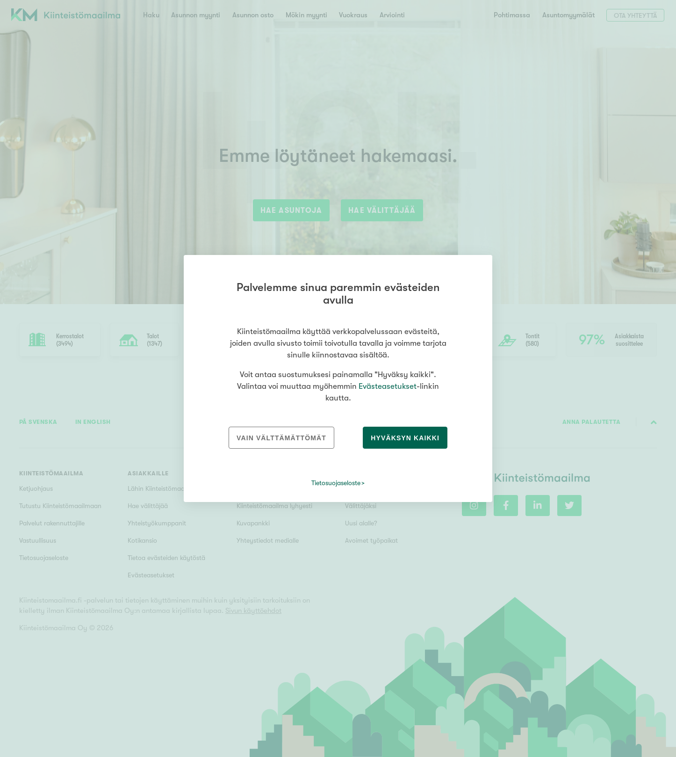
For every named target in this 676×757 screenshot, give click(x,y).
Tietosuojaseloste (335, 483)
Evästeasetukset (388, 386)
